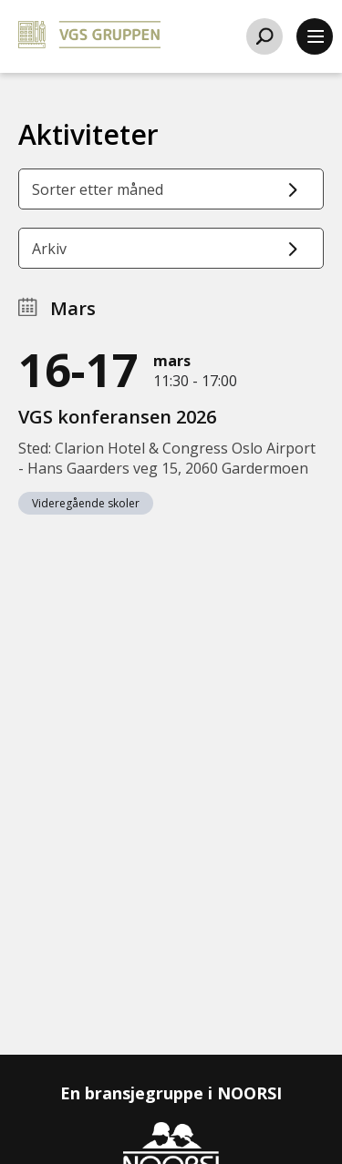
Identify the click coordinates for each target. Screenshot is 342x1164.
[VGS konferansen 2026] (171, 427)
